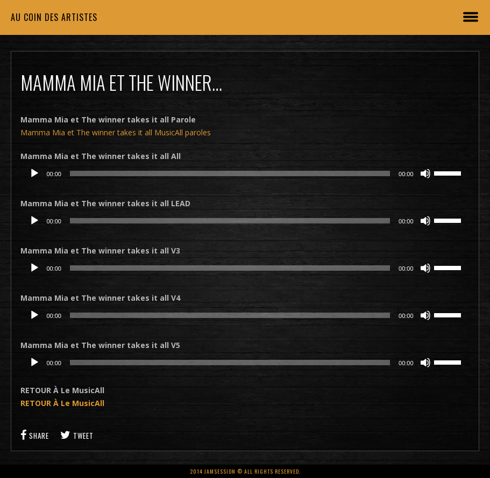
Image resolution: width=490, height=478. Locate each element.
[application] (244, 173)
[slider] (230, 173)
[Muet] (425, 173)
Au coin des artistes (54, 17)
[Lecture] (34, 173)
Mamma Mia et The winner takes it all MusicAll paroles (115, 132)
